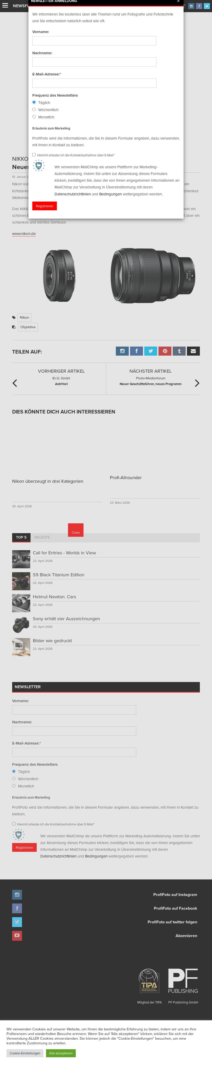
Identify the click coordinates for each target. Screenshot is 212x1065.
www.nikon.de (24, 233)
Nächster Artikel (151, 371)
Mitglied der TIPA (149, 984)
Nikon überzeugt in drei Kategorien (47, 481)
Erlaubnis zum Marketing (31, 797)
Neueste (42, 537)
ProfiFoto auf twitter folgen (172, 922)
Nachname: (22, 722)
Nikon (24, 317)
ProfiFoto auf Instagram (175, 895)
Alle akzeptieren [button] (61, 1053)
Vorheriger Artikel (61, 371)
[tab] (21, 537)
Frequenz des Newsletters (35, 764)
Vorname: (20, 701)
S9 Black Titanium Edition (58, 574)
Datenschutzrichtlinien (58, 856)
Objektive (28, 327)
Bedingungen (96, 856)
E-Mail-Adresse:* (26, 743)
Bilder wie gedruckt (52, 640)
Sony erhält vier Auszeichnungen (66, 618)
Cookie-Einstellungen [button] (25, 1053)
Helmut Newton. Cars (54, 596)
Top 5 (21, 537)
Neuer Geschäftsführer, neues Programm (151, 380)
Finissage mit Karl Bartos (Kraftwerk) (69, 6)
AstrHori (61, 380)
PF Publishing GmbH (183, 984)
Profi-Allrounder (126, 477)
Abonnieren (186, 936)
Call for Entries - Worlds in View (64, 552)
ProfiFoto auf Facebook (175, 908)
